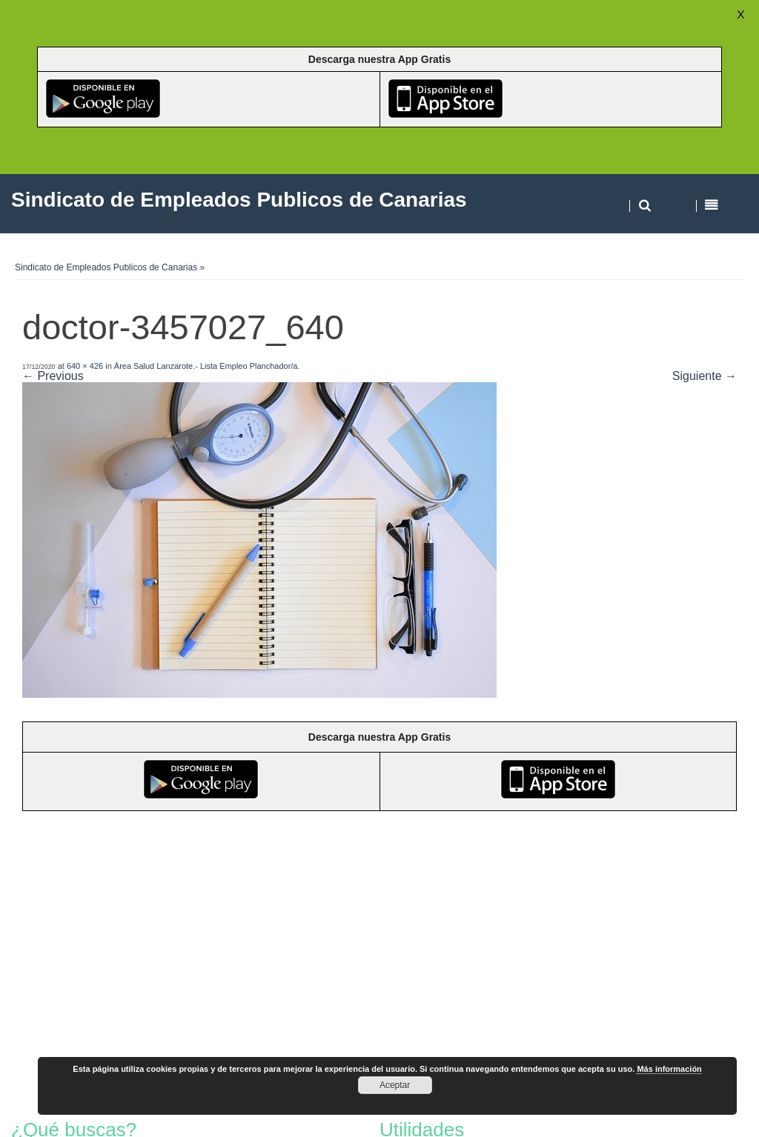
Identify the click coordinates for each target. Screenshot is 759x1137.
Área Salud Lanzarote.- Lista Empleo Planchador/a (206, 365)
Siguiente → (704, 376)
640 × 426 (85, 365)
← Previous (53, 376)
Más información (669, 1068)
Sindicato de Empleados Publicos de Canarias (106, 267)
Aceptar (395, 1085)
